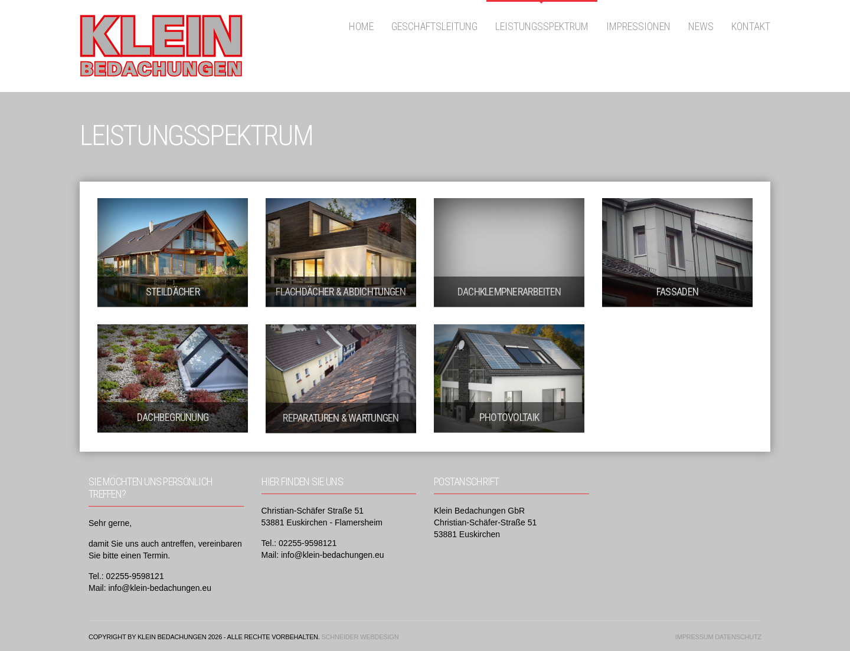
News (701, 26)
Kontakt (750, 26)
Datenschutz (738, 636)
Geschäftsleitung (434, 26)
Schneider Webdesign (359, 636)
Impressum (694, 636)
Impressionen (638, 26)
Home (361, 26)
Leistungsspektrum (542, 26)
